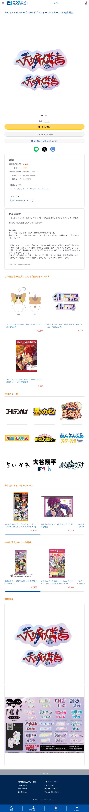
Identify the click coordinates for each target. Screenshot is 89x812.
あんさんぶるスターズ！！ (22, 200)
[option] (44, 68)
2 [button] (46, 116)
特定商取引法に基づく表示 (27, 782)
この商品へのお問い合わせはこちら (44, 141)
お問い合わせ (22, 789)
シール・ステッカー (18, 189)
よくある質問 (49, 785)
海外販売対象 (22, 792)
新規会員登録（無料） (52, 792)
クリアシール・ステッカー (39, 189)
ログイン (55, 3)
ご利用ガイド (22, 785)
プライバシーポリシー (52, 782)
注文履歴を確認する (51, 789)
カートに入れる (44, 126)
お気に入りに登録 (44, 134)
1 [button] (42, 116)
